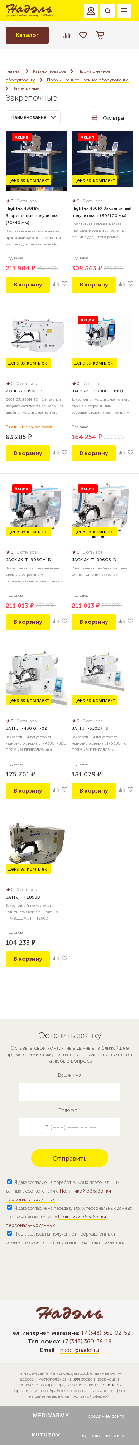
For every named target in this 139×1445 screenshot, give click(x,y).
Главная (13, 71)
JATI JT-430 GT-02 (26, 728)
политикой (111, 1384)
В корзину (28, 284)
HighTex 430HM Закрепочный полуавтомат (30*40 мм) (34, 215)
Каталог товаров (49, 71)
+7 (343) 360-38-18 (86, 1341)
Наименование (33, 117)
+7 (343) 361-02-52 (105, 1332)
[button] (91, 11)
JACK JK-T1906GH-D (28, 559)
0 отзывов (26, 200)
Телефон (69, 1110)
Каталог (27, 35)
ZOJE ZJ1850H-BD (26, 391)
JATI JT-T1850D (23, 897)
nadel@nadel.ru (79, 1350)
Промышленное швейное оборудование (88, 79)
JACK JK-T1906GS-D (94, 559)
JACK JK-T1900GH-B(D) (97, 391)
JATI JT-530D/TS (90, 728)
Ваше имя (69, 1075)
